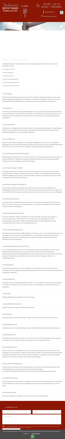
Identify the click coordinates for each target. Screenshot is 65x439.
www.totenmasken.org (10, 378)
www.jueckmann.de (8, 76)
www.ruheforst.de (8, 139)
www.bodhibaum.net (9, 347)
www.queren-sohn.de (8, 69)
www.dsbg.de (7, 94)
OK (32, 436)
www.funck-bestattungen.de (10, 79)
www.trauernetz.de (9, 335)
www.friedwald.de (8, 125)
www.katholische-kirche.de (11, 304)
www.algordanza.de (9, 392)
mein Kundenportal (49, 16)
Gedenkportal (50, 12)
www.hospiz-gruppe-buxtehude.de (14, 184)
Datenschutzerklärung (12, 426)
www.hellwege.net (7, 72)
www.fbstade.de (8, 265)
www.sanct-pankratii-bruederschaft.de (15, 246)
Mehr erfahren (36, 433)
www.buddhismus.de (9, 324)
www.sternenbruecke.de (10, 199)
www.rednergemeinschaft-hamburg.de (15, 154)
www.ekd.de (6, 294)
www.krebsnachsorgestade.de (12, 230)
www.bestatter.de (8, 279)
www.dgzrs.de (7, 108)
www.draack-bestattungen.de (10, 82)
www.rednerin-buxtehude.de (12, 364)
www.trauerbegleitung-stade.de (13, 213)
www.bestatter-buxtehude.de (10, 86)
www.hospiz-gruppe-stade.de (12, 168)
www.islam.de (7, 314)
